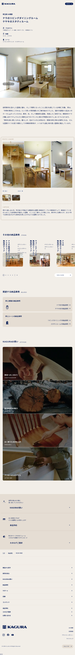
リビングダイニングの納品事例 (58, 320)
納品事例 (10, 553)
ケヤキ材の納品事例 (61, 309)
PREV (5, 191)
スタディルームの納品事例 (59, 324)
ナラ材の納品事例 (62, 305)
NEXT (19, 191)
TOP (4, 553)
